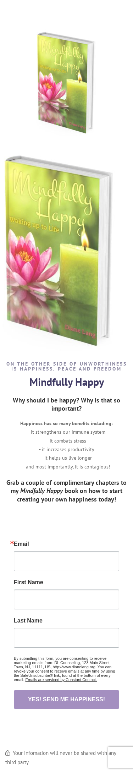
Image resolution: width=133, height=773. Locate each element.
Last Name (28, 621)
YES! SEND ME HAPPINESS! (66, 699)
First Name (28, 582)
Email (21, 544)
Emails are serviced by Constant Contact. (61, 680)
